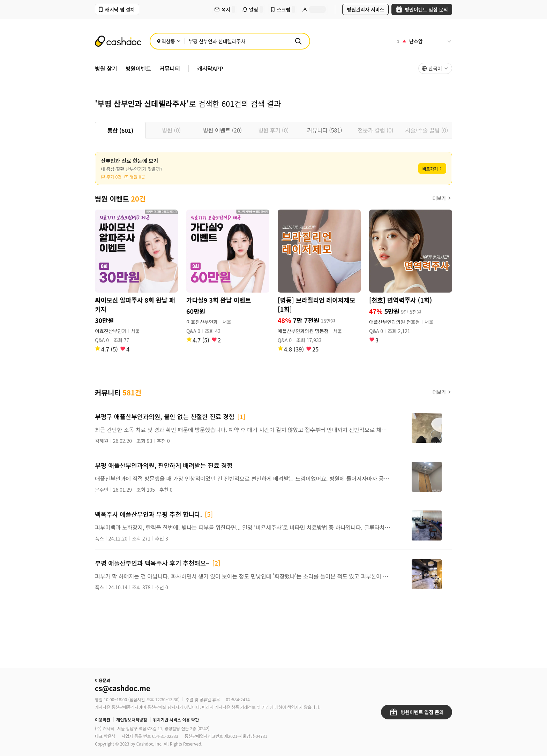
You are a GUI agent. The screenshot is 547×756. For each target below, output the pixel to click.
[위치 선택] (168, 41)
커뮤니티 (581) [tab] (324, 130)
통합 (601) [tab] (120, 130)
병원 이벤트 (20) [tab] (222, 130)
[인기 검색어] (424, 41)
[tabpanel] (273, 392)
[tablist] (273, 130)
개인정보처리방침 (131, 719)
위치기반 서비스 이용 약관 (176, 719)
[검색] (298, 41)
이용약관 (102, 719)
